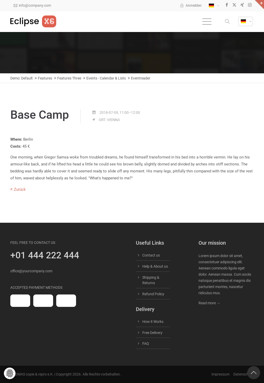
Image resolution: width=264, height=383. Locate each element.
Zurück (20, 189)
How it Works (152, 322)
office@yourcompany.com (31, 271)
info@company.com (32, 5)
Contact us (151, 255)
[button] (228, 21)
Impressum (220, 374)
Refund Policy (153, 294)
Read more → (209, 303)
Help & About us (155, 266)
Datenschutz (243, 374)
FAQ (145, 343)
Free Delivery (152, 333)
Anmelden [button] (191, 5)
